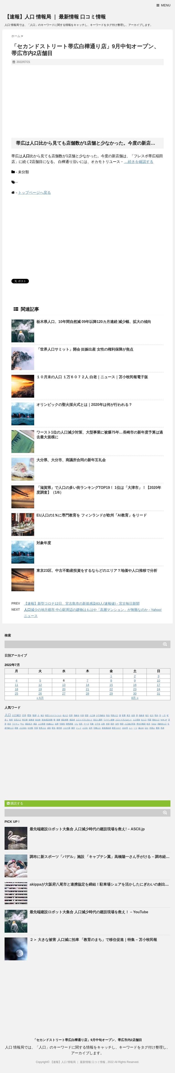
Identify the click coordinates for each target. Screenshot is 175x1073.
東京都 (25, 720)
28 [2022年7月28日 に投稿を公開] (87, 693)
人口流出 (23, 728)
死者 (162, 728)
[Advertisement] (87, 102)
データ (86, 724)
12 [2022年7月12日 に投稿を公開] (40, 685)
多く (6, 720)
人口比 (85, 728)
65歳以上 (50, 724)
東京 (128, 715)
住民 (80, 724)
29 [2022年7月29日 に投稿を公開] (111, 693)
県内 (156, 715)
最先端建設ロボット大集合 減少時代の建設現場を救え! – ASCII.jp (87, 829)
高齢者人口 (162, 724)
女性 (117, 724)
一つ (135, 728)
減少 (42, 715)
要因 (158, 728)
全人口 (144, 720)
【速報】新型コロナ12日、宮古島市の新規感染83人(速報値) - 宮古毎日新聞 (81, 603)
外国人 (152, 728)
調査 (16, 728)
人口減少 (16, 715)
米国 (108, 724)
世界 (71, 715)
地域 (34, 715)
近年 (91, 728)
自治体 (38, 720)
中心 (22, 724)
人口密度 (41, 724)
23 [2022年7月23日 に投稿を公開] (134, 689)
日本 (24, 715)
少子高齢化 (100, 715)
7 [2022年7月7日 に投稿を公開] (87, 680)
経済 (148, 724)
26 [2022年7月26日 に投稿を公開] (40, 693)
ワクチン (15, 724)
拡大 (152, 715)
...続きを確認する (138, 162)
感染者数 (64, 720)
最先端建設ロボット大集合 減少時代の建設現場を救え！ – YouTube (89, 912)
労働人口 (97, 728)
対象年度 (43, 543)
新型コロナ (116, 728)
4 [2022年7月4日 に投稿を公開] (16, 680)
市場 (36, 728)
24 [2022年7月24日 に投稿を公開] (158, 689)
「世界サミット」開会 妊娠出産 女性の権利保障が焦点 (84, 349)
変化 (53, 728)
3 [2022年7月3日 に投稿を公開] (158, 676)
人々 (131, 728)
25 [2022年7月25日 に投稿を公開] (16, 693)
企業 (103, 724)
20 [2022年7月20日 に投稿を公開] (63, 689)
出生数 (30, 728)
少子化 (97, 724)
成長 (49, 728)
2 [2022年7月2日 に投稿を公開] (135, 676)
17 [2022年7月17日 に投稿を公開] (158, 685)
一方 (164, 715)
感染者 (72, 720)
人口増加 (136, 720)
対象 (92, 724)
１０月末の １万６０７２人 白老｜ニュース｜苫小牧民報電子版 (92, 377)
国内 (112, 724)
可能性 (62, 724)
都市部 (59, 728)
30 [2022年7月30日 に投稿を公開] (134, 693)
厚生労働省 (141, 724)
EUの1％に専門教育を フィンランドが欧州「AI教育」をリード (91, 515)
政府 (11, 720)
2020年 (125, 728)
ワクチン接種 (108, 720)
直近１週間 (97, 720)
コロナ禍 (66, 728)
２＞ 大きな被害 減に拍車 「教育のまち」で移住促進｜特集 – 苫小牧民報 (93, 940)
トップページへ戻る (34, 192)
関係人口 (114, 715)
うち (76, 724)
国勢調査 (69, 724)
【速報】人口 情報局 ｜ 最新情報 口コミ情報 (55, 17)
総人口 (65, 715)
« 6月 (40, 698)
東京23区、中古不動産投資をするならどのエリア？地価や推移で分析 (96, 570)
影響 (124, 715)
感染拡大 (28, 724)
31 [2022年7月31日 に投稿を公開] (158, 693)
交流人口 (17, 720)
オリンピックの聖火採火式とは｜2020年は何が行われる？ (84, 405)
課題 (86, 715)
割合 (108, 715)
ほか (146, 728)
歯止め (141, 728)
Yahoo (154, 724)
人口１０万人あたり (123, 720)
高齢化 (76, 715)
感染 (35, 724)
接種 (58, 720)
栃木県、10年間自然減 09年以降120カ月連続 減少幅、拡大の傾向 (93, 322)
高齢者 (141, 715)
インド (78, 728)
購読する (15, 803)
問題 (149, 720)
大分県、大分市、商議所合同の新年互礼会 (71, 460)
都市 (73, 728)
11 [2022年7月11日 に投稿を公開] (16, 685)
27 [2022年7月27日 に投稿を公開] (63, 693)
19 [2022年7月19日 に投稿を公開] (40, 689)
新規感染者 (106, 728)
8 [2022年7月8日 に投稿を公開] (111, 680)
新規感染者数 (47, 720)
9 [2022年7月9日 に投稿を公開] (135, 680)
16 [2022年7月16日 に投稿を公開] (134, 685)
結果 (57, 724)
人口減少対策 (129, 724)
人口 (8, 715)
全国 (133, 715)
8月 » (134, 698)
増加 (29, 715)
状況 (9, 724)
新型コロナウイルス (53, 715)
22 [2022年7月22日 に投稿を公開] (111, 689)
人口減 (92, 715)
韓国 (122, 724)
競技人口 (156, 720)
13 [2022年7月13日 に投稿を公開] (63, 685)
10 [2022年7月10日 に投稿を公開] (158, 680)
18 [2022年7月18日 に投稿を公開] (16, 689)
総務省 (31, 720)
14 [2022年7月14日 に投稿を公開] (87, 685)
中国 (82, 715)
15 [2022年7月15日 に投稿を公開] (111, 685)
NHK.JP (164, 720)
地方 (147, 715)
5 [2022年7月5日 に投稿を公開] (40, 680)
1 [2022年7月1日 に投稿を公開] (111, 676)
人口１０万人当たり (84, 720)
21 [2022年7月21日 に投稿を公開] (87, 689)
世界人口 (42, 728)
